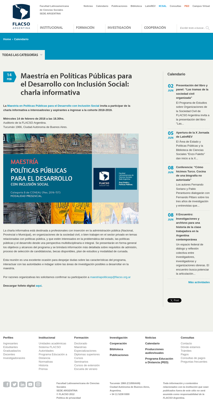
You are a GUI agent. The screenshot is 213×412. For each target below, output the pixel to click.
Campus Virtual (201, 6)
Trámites (186, 350)
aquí (39, 285)
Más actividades (199, 282)
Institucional (51, 27)
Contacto (186, 343)
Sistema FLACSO (50, 347)
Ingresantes (10, 343)
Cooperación (155, 27)
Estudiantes (10, 347)
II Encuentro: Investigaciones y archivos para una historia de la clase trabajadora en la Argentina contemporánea (188, 227)
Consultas (175, 6)
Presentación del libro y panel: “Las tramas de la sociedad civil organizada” (192, 92)
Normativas (46, 361)
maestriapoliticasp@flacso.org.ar (110, 277)
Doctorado (80, 343)
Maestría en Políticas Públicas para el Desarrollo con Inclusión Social (53, 105)
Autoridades (46, 350)
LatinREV (150, 6)
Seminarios (81, 361)
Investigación (119, 27)
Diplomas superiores (87, 354)
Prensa (43, 369)
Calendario (102, 6)
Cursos (78, 358)
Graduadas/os (12, 350)
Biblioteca (136, 6)
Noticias (88, 6)
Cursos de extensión (87, 365)
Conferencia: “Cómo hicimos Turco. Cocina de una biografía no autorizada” (191, 173)
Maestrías (80, 347)
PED (186, 6)
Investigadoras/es (14, 358)
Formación (85, 27)
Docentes (9, 354)
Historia (43, 365)
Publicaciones (119, 6)
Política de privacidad (68, 398)
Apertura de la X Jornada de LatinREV (192, 134)
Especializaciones (85, 350)
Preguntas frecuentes (194, 361)
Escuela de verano (85, 369)
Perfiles (8, 337)
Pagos (185, 354)
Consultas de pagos (193, 358)
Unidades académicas (52, 343)
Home (7, 39)
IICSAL (163, 6)
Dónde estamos (190, 347)
